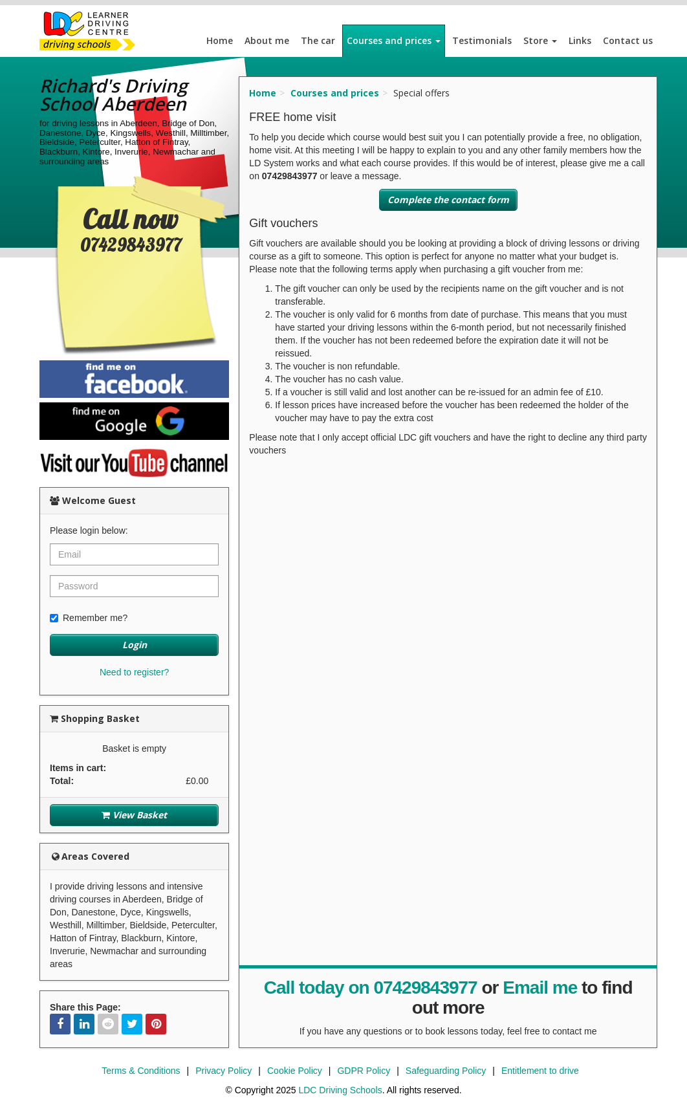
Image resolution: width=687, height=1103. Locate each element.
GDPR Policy (363, 1070)
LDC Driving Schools (340, 1090)
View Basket (134, 815)
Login (134, 645)
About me (267, 40)
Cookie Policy (294, 1070)
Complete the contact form (448, 199)
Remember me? (88, 618)
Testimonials (482, 40)
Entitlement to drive (540, 1070)
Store (540, 40)
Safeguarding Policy (446, 1070)
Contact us (628, 40)
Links (580, 40)
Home (219, 40)
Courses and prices (394, 40)
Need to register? (134, 672)
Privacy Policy (223, 1070)
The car (318, 40)
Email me (540, 987)
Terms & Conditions (141, 1070)
